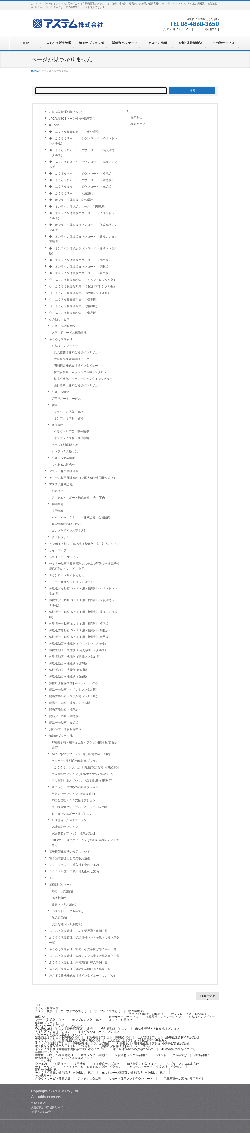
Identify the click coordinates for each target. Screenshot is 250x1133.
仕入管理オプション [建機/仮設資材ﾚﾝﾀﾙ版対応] (82, 774)
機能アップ (137, 124)
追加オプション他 (61, 736)
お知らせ (136, 117)
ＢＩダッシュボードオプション (72, 813)
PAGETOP (207, 996)
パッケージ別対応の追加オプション (75, 761)
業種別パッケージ (61, 884)
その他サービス (59, 319)
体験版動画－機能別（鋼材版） (69, 670)
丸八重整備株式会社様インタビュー (77, 352)
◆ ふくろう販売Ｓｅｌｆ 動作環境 (74, 131)
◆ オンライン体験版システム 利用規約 (77, 206)
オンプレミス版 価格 (68, 418)
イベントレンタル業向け (68, 911)
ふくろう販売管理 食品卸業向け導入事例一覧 (80, 969)
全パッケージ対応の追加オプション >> (60, 1025)
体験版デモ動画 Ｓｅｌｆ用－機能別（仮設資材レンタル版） (83, 603)
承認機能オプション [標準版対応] (73, 833)
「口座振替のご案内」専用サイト (182, 1078)
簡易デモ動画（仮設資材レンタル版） (74, 696)
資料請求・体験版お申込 (65, 729)
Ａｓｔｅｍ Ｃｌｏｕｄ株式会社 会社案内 (81, 517)
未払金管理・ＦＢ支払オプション (73, 800)
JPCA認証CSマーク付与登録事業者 (72, 118)
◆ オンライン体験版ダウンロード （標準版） (80, 260)
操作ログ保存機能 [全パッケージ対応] (73, 683)
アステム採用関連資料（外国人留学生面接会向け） (82, 477)
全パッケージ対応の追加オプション (75, 787)
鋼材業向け (59, 898)
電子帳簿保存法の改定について (69, 851)
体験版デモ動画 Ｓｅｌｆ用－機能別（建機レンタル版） (83, 614)
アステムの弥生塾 (63, 326)
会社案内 (57, 504)
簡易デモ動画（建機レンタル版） (71, 703)
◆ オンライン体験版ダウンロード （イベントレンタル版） (83, 215)
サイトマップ (58, 550)
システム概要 (60, 392)
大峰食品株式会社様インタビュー (76, 359)
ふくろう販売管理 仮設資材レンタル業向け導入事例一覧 (84, 940)
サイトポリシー (62, 537)
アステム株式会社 (61, 484)
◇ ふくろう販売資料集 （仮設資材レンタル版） (82, 286)
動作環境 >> (136, 1011)
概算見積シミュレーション (163, 1016)
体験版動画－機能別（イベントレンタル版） (78, 643)
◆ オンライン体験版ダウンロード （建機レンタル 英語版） (84, 239)
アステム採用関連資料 (63, 471)
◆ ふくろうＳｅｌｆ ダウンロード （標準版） (81, 173)
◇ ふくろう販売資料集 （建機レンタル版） (80, 293)
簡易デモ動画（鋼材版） (65, 716)
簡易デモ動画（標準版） (65, 709)
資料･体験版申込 (46, 1069)
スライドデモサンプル (63, 557)
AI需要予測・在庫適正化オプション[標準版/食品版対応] (84, 745)
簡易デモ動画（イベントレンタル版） (74, 689)
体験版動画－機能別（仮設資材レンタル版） (78, 650)
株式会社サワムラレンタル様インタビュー (82, 372)
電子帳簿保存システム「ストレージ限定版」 (81, 807)
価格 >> (40, 1016)
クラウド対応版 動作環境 (71, 431)
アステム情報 (43, 1060)
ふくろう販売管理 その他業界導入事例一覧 (78, 931)
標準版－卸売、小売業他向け (54, 1055)
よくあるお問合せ (63, 464)
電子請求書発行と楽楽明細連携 (69, 858)
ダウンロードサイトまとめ (66, 575)
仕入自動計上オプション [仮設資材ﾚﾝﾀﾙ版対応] (82, 780)
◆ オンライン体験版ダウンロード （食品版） (80, 273)
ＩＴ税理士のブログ (106, 1063)
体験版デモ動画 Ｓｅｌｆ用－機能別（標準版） (80, 623)
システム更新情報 (63, 458)
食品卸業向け (60, 917)
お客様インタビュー (65, 346)
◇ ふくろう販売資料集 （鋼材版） (74, 306)
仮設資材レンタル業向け (68, 924)
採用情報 (57, 510)
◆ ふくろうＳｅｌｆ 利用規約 (71, 193)
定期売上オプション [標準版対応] (73, 793)
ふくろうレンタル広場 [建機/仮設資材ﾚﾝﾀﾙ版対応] (86, 767)
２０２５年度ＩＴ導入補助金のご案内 (74, 871)
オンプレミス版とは (65, 451)
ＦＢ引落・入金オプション (69, 820)
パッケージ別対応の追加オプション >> (60, 1034)
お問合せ (57, 491)
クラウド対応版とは (65, 445)
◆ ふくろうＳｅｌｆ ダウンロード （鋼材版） (81, 180)
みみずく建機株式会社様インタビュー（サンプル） (82, 975)
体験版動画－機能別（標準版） (69, 663)
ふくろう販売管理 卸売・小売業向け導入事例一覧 (82, 949)
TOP (38, 1005)
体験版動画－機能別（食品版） (69, 676)
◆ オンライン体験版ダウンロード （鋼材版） (80, 266)
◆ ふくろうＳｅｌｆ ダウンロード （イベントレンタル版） (83, 141)
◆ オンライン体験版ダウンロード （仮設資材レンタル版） (83, 227)
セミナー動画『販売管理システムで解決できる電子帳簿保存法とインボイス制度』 (84, 566)
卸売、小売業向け (63, 891)
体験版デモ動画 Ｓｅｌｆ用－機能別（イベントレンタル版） (83, 591)
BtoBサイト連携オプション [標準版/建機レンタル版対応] (85, 842)
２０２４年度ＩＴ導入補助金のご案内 (74, 865)
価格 (54, 405)
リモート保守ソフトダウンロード (71, 582)
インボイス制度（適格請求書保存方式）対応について (84, 543)
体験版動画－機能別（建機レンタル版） (75, 656)
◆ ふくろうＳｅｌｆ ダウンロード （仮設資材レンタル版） (83, 152)
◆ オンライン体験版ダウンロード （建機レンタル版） (83, 251)
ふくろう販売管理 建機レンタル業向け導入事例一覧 (84, 956)
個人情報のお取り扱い (66, 524)
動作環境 (57, 425)
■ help (54, 125)
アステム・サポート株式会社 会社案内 (78, 497)
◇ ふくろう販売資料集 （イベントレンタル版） (82, 280)
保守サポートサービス (66, 398)
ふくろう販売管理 (61, 339)
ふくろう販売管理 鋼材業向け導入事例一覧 (78, 962)
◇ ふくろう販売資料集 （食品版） (74, 313)
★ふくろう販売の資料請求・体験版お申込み (64, 1072)
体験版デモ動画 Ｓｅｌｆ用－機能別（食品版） (80, 637)
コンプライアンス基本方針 (69, 530)
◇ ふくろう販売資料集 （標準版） (74, 299)
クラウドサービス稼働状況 (69, 332)
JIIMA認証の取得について (66, 112)
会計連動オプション (65, 826)
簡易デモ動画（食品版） (65, 722)
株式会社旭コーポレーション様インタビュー (83, 379)
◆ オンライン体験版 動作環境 (71, 200)
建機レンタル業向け (65, 904)
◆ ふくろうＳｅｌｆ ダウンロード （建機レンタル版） (83, 164)
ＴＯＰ (53, 878)
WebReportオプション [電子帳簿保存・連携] (81, 754)
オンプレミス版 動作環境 (71, 438)
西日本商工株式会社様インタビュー (77, 385)
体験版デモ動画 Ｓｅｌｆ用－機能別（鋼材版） (80, 630)
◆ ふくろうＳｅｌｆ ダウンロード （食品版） (81, 186)
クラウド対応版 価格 (68, 412)
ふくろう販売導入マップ (76, 1058)
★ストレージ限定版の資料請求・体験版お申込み (133, 1072)
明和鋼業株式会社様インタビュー (76, 365)
